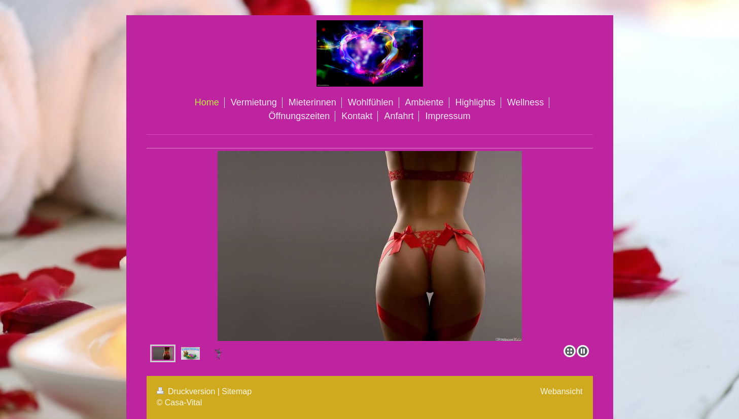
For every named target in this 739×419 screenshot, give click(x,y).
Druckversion (187, 391)
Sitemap (237, 391)
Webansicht (561, 391)
